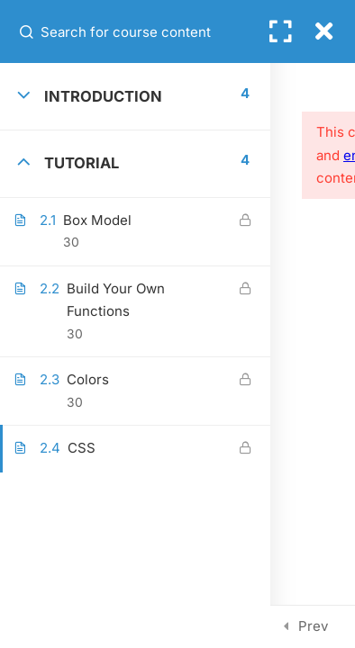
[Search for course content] (28, 31)
